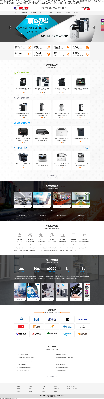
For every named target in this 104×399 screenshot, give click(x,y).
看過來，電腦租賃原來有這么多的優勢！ (25, 364)
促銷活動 (18, 393)
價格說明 (55, 393)
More (87, 74)
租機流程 (43, 390)
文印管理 (51, 12)
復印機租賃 (33, 12)
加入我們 (30, 393)
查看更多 (52, 179)
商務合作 (30, 391)
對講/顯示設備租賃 (61, 219)
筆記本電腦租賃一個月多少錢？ (23, 374)
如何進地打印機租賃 (59, 364)
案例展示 (18, 395)
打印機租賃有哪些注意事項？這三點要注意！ (64, 361)
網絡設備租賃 (81, 219)
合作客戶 (59, 12)
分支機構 (67, 12)
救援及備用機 (56, 391)
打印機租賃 (24, 12)
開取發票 (55, 395)
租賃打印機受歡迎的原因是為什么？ (62, 374)
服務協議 (43, 393)
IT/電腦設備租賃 (42, 219)
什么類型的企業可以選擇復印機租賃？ (24, 371)
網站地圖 (68, 393)
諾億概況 (30, 390)
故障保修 (55, 390)
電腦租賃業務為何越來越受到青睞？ (62, 371)
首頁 (16, 12)
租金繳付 (43, 391)
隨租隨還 (43, 395)
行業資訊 (18, 391)
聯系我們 (30, 395)
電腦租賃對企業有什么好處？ (23, 358)
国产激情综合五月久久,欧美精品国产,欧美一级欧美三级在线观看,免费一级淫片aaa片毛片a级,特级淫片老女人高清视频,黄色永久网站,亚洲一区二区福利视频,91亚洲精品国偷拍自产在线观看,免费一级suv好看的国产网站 (52, 2)
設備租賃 (42, 12)
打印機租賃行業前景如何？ (60, 367)
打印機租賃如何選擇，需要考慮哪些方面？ (25, 361)
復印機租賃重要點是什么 (22, 367)
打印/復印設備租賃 (23, 219)
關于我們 (76, 12)
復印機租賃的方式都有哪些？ (61, 358)
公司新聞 (18, 390)
